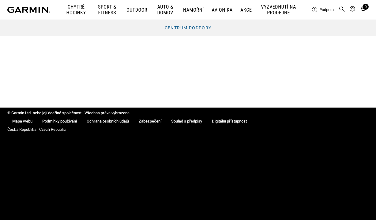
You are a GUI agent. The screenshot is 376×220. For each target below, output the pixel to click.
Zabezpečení (150, 121)
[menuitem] (323, 10)
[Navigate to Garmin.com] (28, 10)
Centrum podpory (188, 27)
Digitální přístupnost (229, 121)
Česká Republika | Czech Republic (36, 129)
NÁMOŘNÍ (193, 10)
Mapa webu (22, 121)
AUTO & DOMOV (165, 10)
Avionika (222, 10)
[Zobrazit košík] (362, 10)
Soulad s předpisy (186, 121)
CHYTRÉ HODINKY (76, 10)
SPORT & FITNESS (107, 10)
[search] (342, 10)
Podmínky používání (59, 121)
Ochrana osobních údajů (108, 121)
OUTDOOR (136, 10)
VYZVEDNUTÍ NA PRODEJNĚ (278, 10)
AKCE (246, 10)
